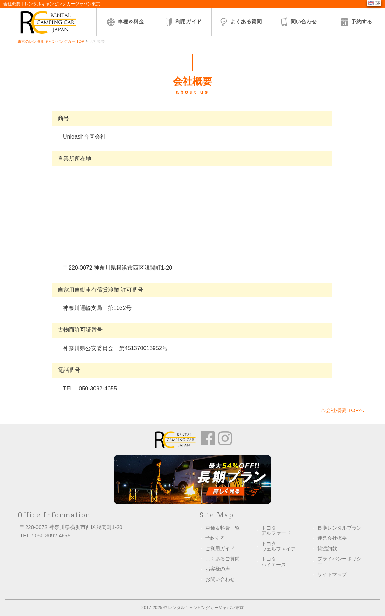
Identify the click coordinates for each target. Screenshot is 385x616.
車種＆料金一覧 (222, 528)
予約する (356, 22)
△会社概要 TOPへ (342, 410)
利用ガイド (183, 22)
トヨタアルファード (276, 530)
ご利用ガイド (220, 548)
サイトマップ (332, 574)
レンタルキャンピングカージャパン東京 (206, 607)
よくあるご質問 (222, 558)
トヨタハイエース (273, 561)
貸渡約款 (327, 548)
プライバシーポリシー (339, 561)
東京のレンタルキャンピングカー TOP (51, 41)
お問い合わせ (220, 579)
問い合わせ (298, 22)
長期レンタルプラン (339, 528)
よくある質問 (240, 22)
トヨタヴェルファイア (278, 546)
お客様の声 (217, 569)
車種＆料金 (125, 22)
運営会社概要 (332, 538)
